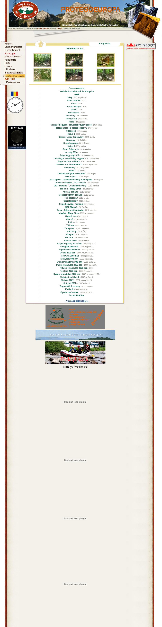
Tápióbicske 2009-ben (69, 250)
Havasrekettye (73, 106)
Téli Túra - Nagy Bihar (71, 189)
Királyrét (69, 289)
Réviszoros (71, 119)
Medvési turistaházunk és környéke (76, 91)
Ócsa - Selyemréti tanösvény (70, 210)
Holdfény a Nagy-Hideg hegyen (69, 158)
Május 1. (70, 219)
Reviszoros (73, 112)
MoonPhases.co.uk (17, 148)
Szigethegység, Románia (71, 204)
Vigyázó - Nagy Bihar (69, 213)
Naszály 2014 (71, 152)
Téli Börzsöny (71, 198)
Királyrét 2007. (70, 283)
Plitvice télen (70, 240)
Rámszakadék (73, 100)
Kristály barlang (71, 192)
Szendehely (69, 167)
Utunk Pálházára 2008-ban (69, 262)
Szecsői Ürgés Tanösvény (70, 137)
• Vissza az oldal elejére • (77, 301)
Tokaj (69, 97)
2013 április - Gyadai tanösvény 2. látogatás (71, 179)
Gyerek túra (71, 216)
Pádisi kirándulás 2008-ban (69, 265)
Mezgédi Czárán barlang (71, 195)
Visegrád (70, 234)
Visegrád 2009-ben (69, 246)
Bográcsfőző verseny (69, 286)
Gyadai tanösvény (69, 292)
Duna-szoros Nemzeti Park (69, 164)
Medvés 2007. (67, 280)
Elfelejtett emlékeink (69, 277)
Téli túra (70, 225)
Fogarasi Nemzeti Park (69, 161)
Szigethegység (70, 143)
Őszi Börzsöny (71, 201)
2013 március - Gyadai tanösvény (70, 186)
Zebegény (69, 228)
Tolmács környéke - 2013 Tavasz (70, 183)
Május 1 (71, 134)
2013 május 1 (71, 176)
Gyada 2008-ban (67, 253)
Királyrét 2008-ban (69, 259)
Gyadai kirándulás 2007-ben (66, 274)
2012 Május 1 (71, 207)
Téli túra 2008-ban (68, 271)
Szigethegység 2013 (69, 155)
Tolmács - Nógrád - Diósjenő (71, 173)
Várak (76, 94)
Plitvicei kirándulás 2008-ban (73, 268)
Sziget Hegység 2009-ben (69, 243)
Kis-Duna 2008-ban (69, 256)
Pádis (73, 109)
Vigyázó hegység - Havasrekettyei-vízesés (71, 125)
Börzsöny (70, 116)
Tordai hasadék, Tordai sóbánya (71, 128)
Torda (73, 103)
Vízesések (71, 131)
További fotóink (76, 295)
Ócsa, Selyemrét (70, 149)
